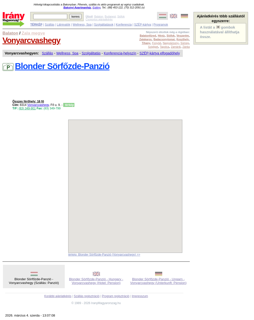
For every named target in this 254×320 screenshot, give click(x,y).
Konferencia (124, 24)
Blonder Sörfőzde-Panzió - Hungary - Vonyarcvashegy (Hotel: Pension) (96, 281)
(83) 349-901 (27, 108)
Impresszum (140, 296)
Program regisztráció (115, 296)
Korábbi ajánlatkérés (57, 296)
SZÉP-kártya (142, 24)
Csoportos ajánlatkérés (99, 19)
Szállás (49, 24)
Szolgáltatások (103, 24)
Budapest (110, 16)
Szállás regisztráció (86, 296)
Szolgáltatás (91, 53)
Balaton (98, 16)
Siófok (121, 16)
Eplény (96, 7)
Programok (161, 24)
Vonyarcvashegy (31, 40)
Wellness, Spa (82, 24)
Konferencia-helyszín (120, 53)
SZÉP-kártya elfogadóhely (159, 53)
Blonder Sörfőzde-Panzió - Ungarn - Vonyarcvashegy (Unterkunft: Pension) (158, 281)
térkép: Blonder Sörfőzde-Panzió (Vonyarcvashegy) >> (104, 254)
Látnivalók (63, 24)
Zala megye (33, 33)
